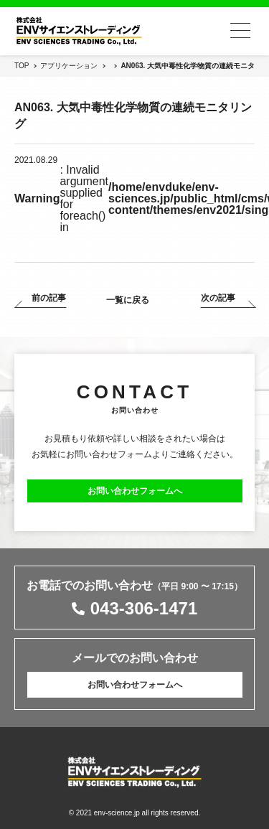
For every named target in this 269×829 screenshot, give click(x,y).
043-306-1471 (143, 608)
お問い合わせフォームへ (135, 491)
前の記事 (49, 298)
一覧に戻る (127, 300)
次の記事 (218, 298)
